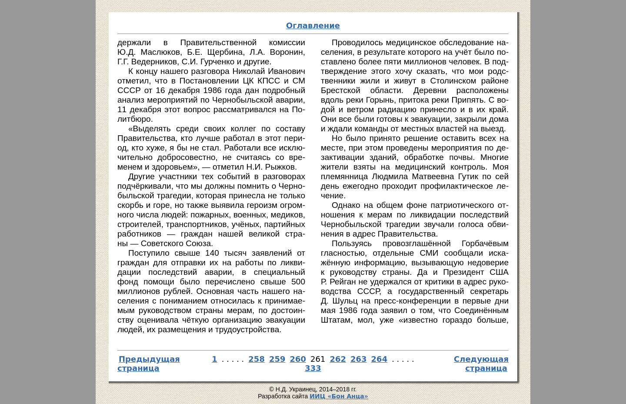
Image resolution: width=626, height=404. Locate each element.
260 (298, 359)
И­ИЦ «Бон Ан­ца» (339, 396)
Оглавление (313, 25)
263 (358, 359)
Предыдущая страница (148, 363)
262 (338, 359)
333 (313, 368)
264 (379, 359)
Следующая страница (481, 363)
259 (277, 359)
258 (256, 359)
